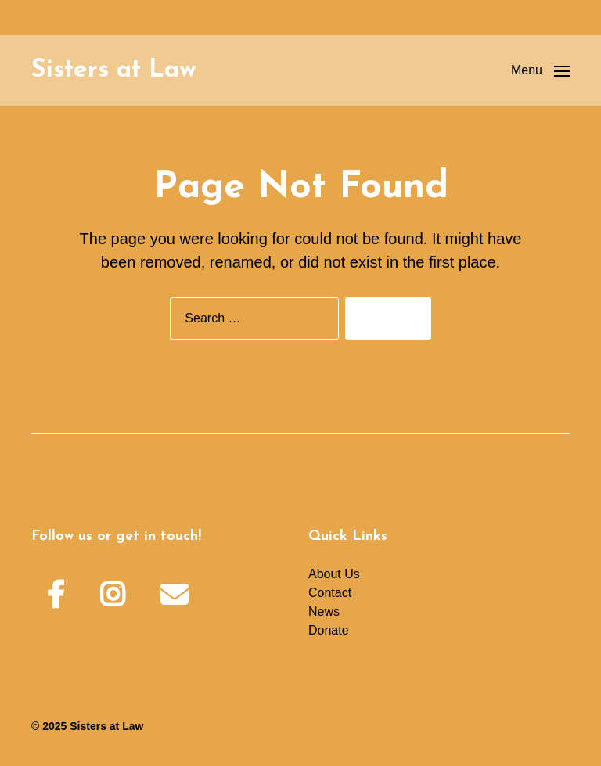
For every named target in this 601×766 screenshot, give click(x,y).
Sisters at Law (113, 70)
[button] (540, 70)
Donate (328, 630)
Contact (329, 592)
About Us (334, 574)
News (324, 611)
